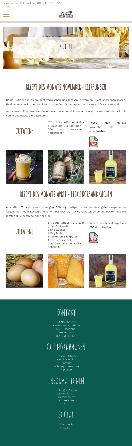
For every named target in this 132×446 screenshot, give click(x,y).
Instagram (66, 427)
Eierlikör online (66, 359)
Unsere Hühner (66, 356)
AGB (66, 404)
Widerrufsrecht (66, 393)
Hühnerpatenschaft (66, 366)
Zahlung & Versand (66, 390)
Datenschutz (66, 397)
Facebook (66, 424)
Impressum (66, 400)
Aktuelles (66, 370)
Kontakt (66, 363)
